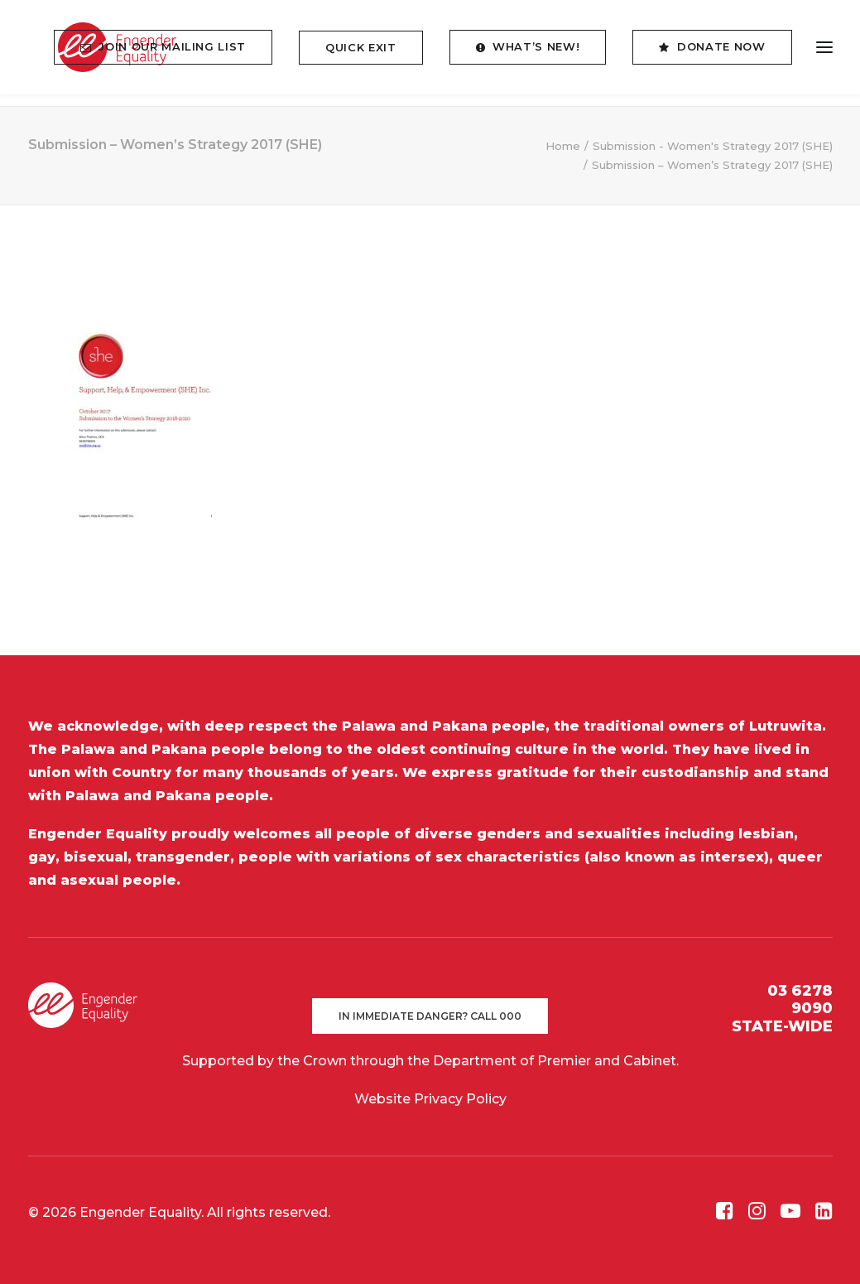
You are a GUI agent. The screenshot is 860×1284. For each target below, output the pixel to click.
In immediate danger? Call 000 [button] (430, 1016)
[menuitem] (169, 53)
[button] (724, 1215)
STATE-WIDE (782, 1026)
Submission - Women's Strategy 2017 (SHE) (713, 145)
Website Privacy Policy (430, 1099)
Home (562, 145)
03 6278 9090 (800, 1000)
